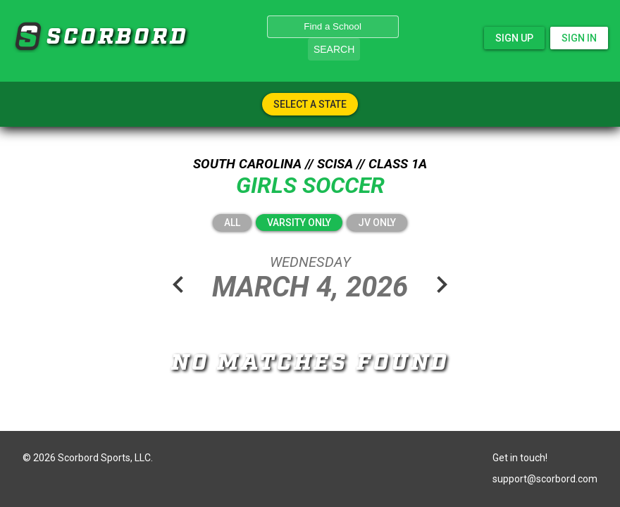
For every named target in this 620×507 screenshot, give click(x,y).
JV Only (377, 222)
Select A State (310, 104)
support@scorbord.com (544, 478)
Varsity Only (299, 222)
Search (334, 49)
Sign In (579, 38)
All (232, 222)
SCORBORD (27, 36)
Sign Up (514, 38)
